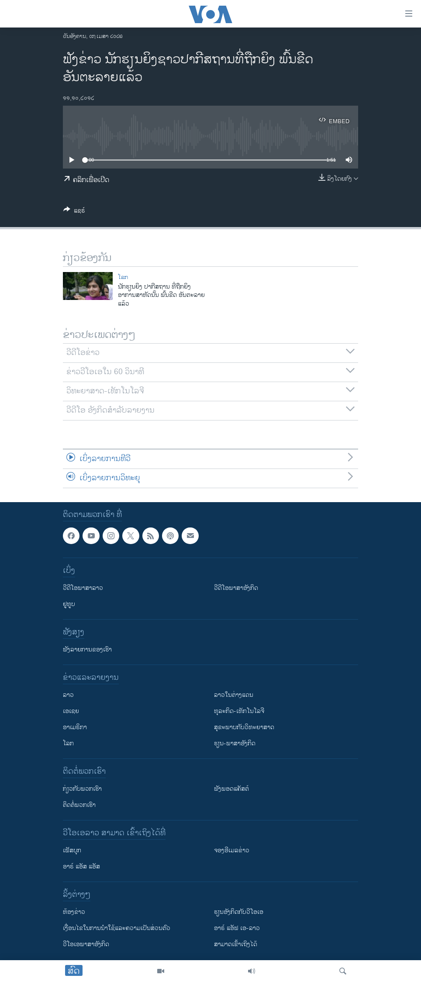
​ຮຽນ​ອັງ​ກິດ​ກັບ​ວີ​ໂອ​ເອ (238, 912)
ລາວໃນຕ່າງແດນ (233, 694)
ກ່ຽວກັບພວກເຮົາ (82, 788)
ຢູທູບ (69, 604)
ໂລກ (123, 277)
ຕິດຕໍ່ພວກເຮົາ (79, 805)
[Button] (74, 212)
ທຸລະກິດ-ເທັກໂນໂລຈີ (239, 711)
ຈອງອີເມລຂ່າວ (231, 850)
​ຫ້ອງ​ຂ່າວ (74, 912)
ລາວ (68, 694)
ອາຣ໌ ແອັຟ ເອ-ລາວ (237, 928)
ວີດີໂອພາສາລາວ (83, 588)
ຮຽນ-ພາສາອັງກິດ (234, 743)
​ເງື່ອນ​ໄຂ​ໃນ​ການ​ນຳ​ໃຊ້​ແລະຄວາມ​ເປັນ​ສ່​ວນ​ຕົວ (116, 928)
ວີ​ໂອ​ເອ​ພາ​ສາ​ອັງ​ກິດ (86, 944)
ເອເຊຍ (71, 711)
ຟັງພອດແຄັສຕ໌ (231, 788)
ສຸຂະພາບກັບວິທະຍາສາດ (244, 727)
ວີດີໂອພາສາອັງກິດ (236, 588)
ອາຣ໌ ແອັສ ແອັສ (81, 866)
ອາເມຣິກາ (75, 727)
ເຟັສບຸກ (72, 850)
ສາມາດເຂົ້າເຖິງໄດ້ (235, 944)
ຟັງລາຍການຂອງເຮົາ (87, 649)
